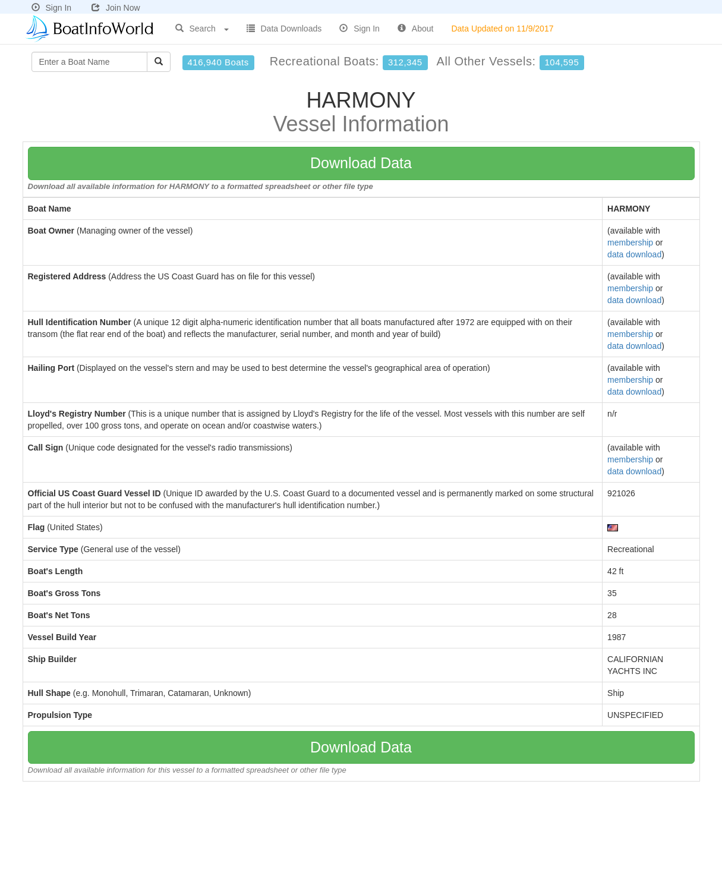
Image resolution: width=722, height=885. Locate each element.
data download (634, 254)
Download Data (361, 163)
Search (202, 28)
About (416, 28)
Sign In (51, 7)
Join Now (116, 7)
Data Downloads (284, 28)
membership (630, 242)
